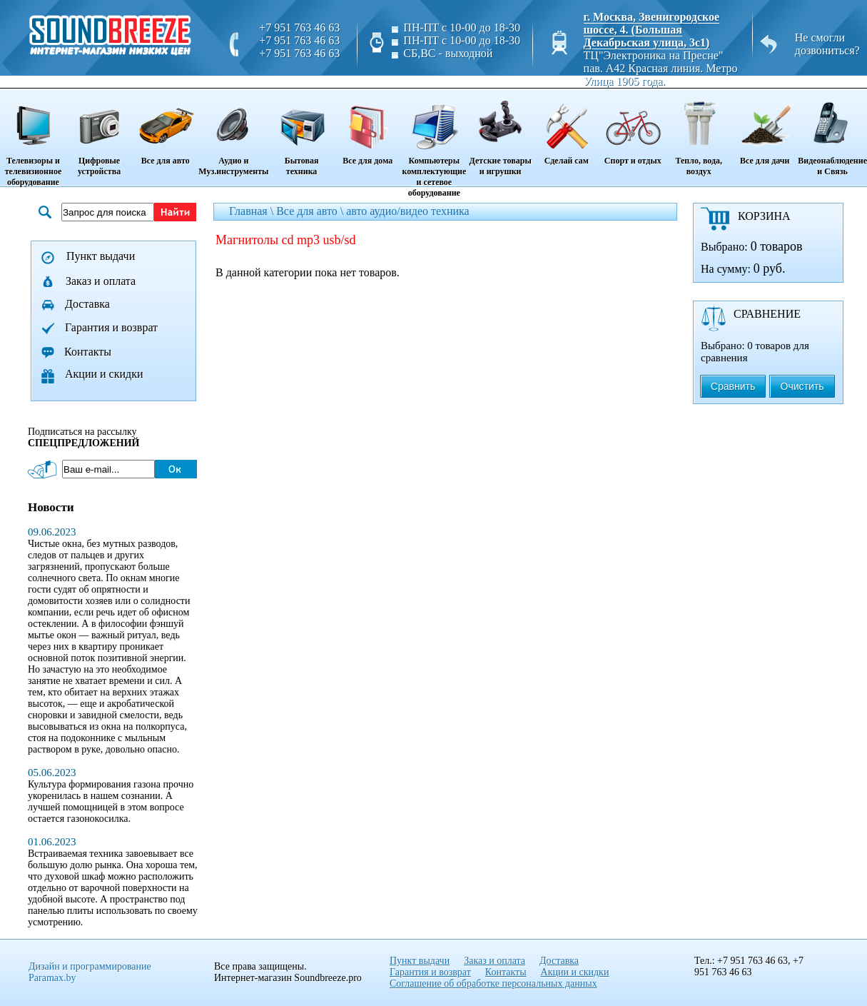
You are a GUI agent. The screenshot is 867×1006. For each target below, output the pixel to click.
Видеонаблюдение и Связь (832, 133)
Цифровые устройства (99, 133)
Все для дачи (764, 128)
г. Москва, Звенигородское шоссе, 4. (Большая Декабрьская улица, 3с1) (652, 30)
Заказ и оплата (101, 281)
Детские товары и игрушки (500, 133)
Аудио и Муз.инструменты (233, 133)
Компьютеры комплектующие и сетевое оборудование (434, 144)
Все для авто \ (311, 211)
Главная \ (252, 211)
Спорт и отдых (632, 128)
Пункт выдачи (100, 256)
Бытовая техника (301, 133)
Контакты (87, 352)
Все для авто (165, 128)
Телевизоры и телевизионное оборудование (33, 138)
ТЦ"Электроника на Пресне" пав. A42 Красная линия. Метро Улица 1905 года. (661, 68)
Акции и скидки (104, 374)
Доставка (87, 304)
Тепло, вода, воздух (698, 133)
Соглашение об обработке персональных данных (493, 983)
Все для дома (368, 128)
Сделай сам (566, 128)
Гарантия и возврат (111, 327)
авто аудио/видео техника (407, 211)
